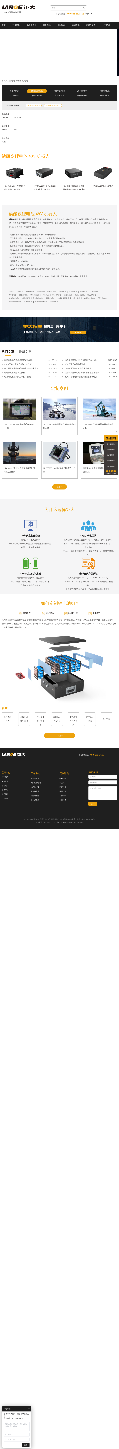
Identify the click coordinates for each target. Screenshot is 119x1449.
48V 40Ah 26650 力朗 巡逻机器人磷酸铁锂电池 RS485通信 (74, 187)
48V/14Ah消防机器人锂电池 (103, 186)
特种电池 (47, 25)
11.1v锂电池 (34, 295)
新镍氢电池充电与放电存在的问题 (18, 360)
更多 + (59, 487)
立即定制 (59, 736)
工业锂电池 (94, 291)
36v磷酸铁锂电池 (15, 301)
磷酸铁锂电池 (22, 81)
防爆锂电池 (104, 96)
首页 (4, 25)
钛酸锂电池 (82, 96)
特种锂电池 (51, 291)
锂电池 (11, 291)
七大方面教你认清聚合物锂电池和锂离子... (82, 377)
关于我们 (106, 25)
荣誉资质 (5, 781)
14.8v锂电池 (56, 295)
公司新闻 (5, 794)
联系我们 (5, 32)
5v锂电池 (20, 291)
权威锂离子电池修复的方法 (76, 364)
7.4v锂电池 (54, 301)
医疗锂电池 (102, 298)
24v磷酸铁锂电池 (89, 298)
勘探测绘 (63, 796)
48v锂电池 (12, 295)
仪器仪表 (63, 791)
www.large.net (78, 822)
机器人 (62, 783)
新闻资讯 (75, 25)
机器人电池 (76, 298)
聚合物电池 (82, 91)
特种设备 (63, 778)
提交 (92, 804)
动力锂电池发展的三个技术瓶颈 (17, 377)
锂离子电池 (14, 91)
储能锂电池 (104, 91)
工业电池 (16, 25)
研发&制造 (90, 25)
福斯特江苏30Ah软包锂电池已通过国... (81, 360)
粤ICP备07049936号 (88, 819)
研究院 (4, 786)
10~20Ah (5, 117)
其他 (15, 129)
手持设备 (63, 800)
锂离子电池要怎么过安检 (14, 373)
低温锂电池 (37, 96)
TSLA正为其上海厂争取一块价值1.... (19, 364)
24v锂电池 (62, 291)
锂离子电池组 (80, 295)
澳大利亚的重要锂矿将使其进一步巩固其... (22, 368)
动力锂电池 (31, 25)
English (88, 13)
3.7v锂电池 (28, 301)
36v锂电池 (83, 291)
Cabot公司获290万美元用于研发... (79, 368)
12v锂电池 (41, 291)
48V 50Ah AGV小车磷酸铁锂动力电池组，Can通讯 (14, 187)
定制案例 (61, 25)
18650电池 (45, 295)
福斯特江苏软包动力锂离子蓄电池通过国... (82, 373)
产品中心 (35, 773)
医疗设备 (63, 787)
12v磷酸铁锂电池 (63, 298)
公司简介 (5, 777)
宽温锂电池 (59, 96)
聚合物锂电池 (38, 298)
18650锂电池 (59, 91)
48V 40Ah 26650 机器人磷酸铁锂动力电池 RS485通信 (45, 187)
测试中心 (5, 790)
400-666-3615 (111, 466)
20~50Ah (17, 117)
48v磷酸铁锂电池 (41, 301)
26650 (4, 129)
